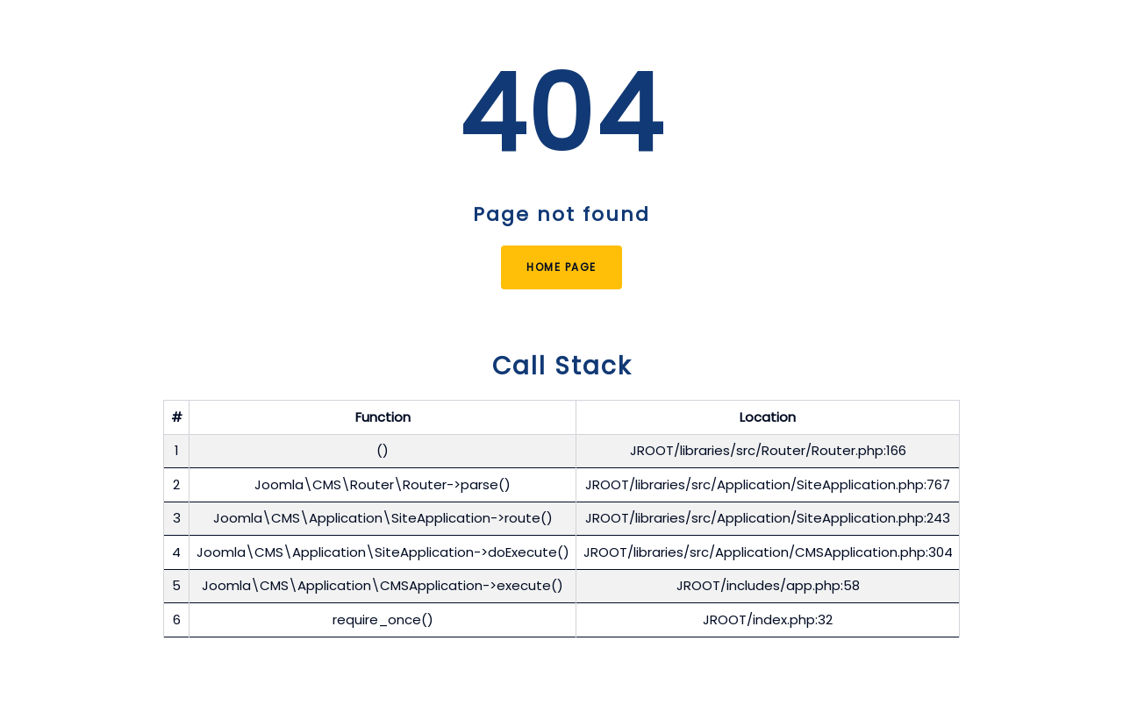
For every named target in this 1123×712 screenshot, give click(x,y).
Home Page (561, 267)
